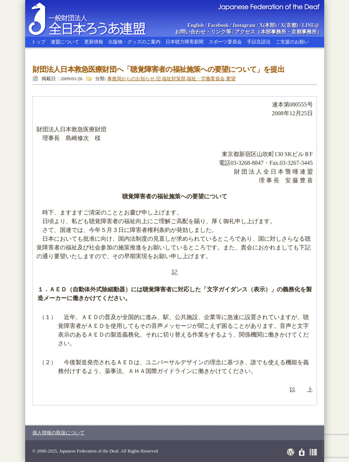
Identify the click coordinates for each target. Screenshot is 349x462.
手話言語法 (259, 41)
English (195, 25)
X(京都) (289, 25)
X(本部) (268, 25)
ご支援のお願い (292, 41)
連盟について (65, 41)
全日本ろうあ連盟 (94, 18)
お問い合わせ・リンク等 (203, 32)
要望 (231, 78)
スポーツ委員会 (225, 41)
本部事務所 (273, 32)
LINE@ (310, 25)
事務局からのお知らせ (131, 78)
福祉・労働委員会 (206, 78)
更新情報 (93, 41)
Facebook (218, 25)
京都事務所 (304, 32)
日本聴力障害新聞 (184, 41)
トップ (38, 41)
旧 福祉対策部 (171, 78)
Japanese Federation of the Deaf (269, 6)
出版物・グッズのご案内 (134, 41)
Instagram (244, 25)
